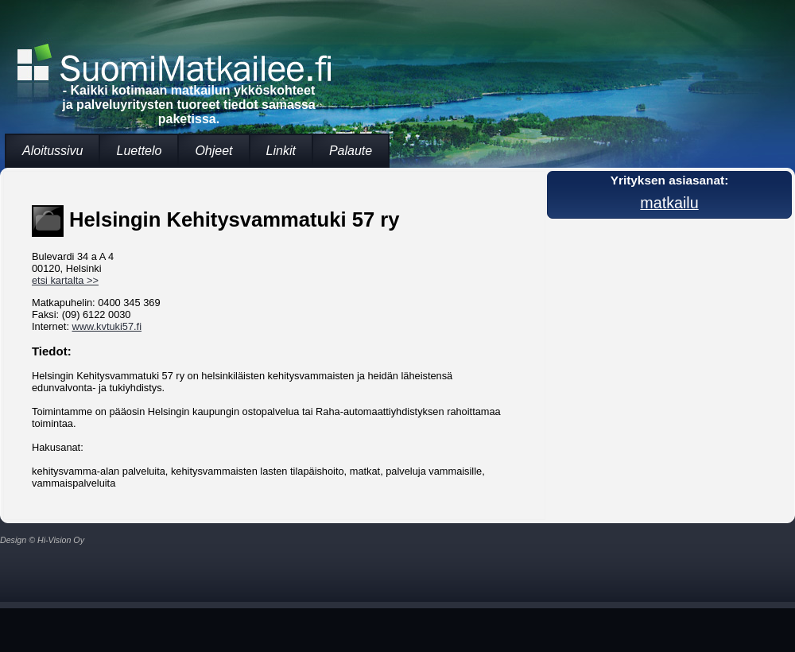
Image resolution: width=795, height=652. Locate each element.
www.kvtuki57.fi (107, 326)
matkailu (669, 203)
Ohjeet (213, 150)
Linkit (281, 150)
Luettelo (138, 150)
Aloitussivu (52, 150)
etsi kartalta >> (65, 280)
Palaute (350, 150)
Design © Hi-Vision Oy (42, 540)
